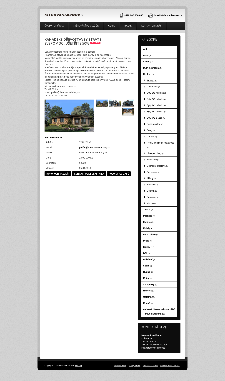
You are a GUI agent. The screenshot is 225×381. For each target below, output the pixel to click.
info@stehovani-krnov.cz (168, 15)
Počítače (149, 216)
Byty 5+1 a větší (156, 118)
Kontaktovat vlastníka (89, 173)
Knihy (147, 278)
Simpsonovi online (150, 366)
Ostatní (152, 191)
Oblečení (149, 259)
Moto (147, 55)
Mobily (148, 228)
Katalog (78, 365)
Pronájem (153, 197)
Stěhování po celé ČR (86, 25)
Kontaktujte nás (151, 25)
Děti (146, 253)
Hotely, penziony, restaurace (160, 145)
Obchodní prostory (157, 166)
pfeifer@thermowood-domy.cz (94, 147)
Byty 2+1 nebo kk (157, 99)
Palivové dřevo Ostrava (170, 366)
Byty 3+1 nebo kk (157, 105)
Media (151, 203)
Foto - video (150, 234)
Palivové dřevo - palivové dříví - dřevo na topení (159, 311)
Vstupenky (150, 284)
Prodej (152, 80)
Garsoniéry (153, 86)
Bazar (128, 25)
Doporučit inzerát (58, 173)
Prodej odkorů (134, 366)
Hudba (148, 272)
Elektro (148, 222)
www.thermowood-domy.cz (93, 152)
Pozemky (153, 172)
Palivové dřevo (120, 366)
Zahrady (152, 184)
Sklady (151, 178)
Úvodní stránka (54, 25)
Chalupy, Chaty (156, 153)
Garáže (152, 136)
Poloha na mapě (119, 173)
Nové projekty (155, 124)
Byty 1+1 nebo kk (157, 93)
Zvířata (148, 209)
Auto (147, 49)
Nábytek (149, 290)
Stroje (148, 61)
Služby (148, 247)
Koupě (148, 303)
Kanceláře (153, 159)
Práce (147, 240)
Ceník (111, 25)
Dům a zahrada (152, 68)
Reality (148, 74)
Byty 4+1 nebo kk (157, 111)
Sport (147, 265)
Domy (151, 130)
